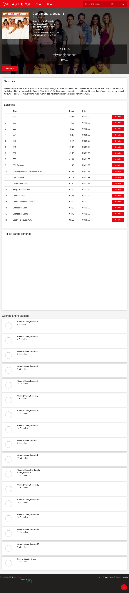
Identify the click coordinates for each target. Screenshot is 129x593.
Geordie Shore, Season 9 (27, 425)
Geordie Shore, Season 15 (28, 544)
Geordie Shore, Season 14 (28, 529)
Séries (50, 4)
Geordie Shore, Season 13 (28, 514)
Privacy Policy (108, 577)
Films (39, 4)
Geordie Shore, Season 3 (27, 351)
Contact (126, 577)
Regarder (10, 68)
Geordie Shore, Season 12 (28, 485)
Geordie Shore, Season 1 (27, 322)
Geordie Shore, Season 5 (27, 396)
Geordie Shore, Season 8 (27, 381)
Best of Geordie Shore (26, 559)
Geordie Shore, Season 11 (28, 500)
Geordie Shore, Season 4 (27, 366)
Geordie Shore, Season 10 (28, 411)
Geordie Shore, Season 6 (27, 440)
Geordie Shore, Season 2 (27, 336)
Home (98, 577)
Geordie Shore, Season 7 (27, 455)
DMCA (118, 577)
